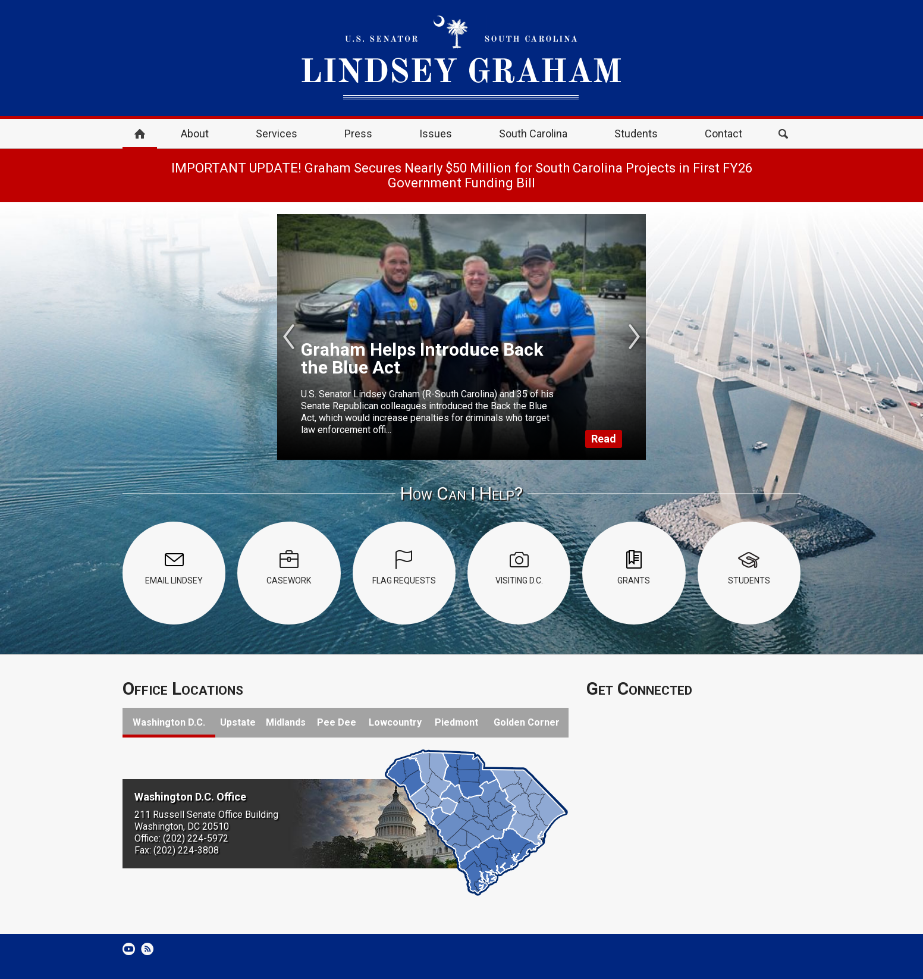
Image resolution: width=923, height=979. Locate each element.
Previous (289, 337)
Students (636, 133)
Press (358, 133)
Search (783, 134)
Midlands (286, 722)
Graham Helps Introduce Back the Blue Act (422, 358)
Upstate (238, 722)
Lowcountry (395, 722)
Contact (723, 133)
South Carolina (533, 133)
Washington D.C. (169, 722)
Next (634, 337)
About (195, 133)
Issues (435, 133)
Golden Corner (527, 722)
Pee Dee (336, 722)
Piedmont (456, 722)
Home (140, 134)
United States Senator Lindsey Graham (461, 58)
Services (276, 133)
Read (603, 438)
